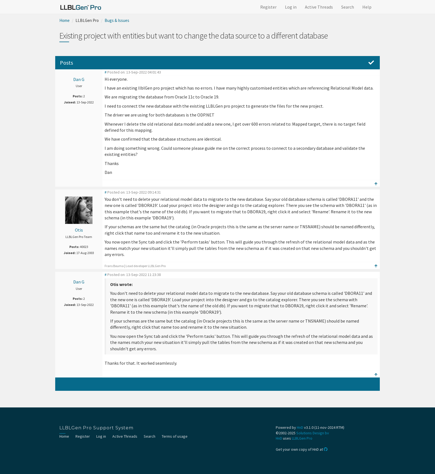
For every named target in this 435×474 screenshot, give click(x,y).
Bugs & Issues (117, 20)
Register (268, 7)
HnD (300, 427)
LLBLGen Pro (302, 438)
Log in (291, 7)
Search (347, 7)
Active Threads (319, 7)
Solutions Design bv (312, 432)
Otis (79, 230)
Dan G (78, 79)
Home (64, 20)
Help (366, 7)
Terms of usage (175, 436)
